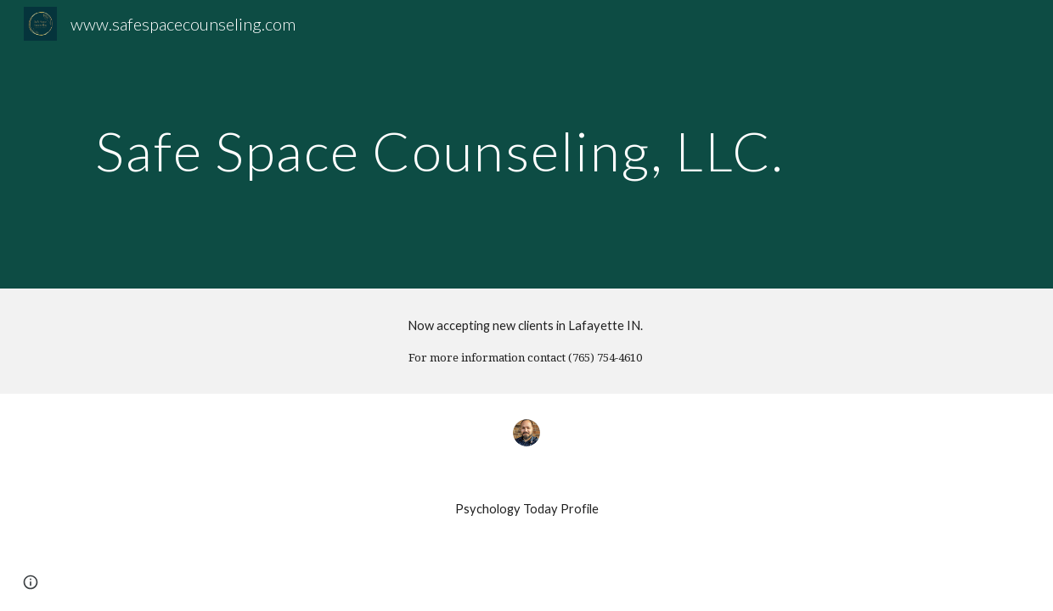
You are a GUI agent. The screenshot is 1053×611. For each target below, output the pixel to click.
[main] (445, 144)
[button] (30, 582)
